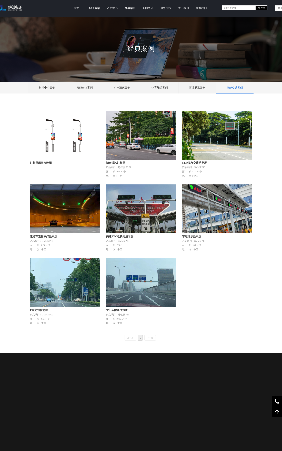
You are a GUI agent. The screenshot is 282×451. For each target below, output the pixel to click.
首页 (76, 8)
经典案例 (130, 8)
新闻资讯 (148, 8)
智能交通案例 (235, 87)
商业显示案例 (197, 87)
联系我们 (201, 8)
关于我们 (183, 8)
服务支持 (165, 8)
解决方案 (94, 8)
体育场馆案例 (160, 87)
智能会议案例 (84, 87)
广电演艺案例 (122, 87)
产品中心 (112, 8)
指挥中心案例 (47, 87)
